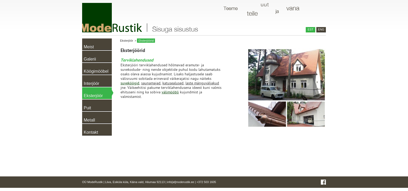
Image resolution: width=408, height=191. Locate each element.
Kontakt (91, 132)
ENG (321, 29)
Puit (87, 108)
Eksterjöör (126, 40)
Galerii (90, 59)
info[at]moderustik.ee (180, 182)
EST (310, 29)
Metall (89, 120)
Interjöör (91, 83)
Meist (89, 47)
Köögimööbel (96, 71)
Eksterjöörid (146, 40)
